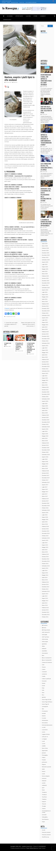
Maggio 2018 (45, 463)
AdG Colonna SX (46, 632)
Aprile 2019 (44, 438)
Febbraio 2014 (45, 582)
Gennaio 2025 (45, 278)
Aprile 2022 (44, 354)
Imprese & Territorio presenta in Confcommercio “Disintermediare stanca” (46, 140)
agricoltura (44, 643)
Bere (43, 655)
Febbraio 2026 (45, 248)
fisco (43, 695)
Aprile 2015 (44, 549)
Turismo (44, 808)
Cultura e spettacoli (46, 678)
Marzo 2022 (45, 357)
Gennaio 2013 (45, 610)
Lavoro (43, 732)
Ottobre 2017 (45, 480)
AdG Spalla (44, 634)
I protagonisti (45, 706)
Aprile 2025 (44, 271)
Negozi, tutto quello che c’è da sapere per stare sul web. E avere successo (28, 324)
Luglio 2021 (44, 375)
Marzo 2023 (45, 329)
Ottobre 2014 (45, 563)
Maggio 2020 (45, 408)
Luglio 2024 (44, 292)
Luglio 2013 (44, 596)
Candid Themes (41, 848)
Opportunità (44, 750)
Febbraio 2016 (45, 526)
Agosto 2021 (45, 373)
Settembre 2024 (46, 287)
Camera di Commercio (47, 662)
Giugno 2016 (45, 517)
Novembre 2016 (46, 505)
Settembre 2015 (46, 538)
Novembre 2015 (46, 533)
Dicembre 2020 (45, 392)
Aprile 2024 (44, 299)
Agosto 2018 (45, 457)
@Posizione (44, 625)
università (44, 814)
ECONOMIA (10, 16)
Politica (43, 757)
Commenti (44, 671)
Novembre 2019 (46, 422)
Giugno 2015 (45, 545)
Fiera (43, 692)
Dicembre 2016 (45, 503)
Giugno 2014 (45, 572)
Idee (43, 708)
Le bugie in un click (7, 343)
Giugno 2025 (45, 266)
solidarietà (44, 785)
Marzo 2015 (45, 552)
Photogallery (45, 755)
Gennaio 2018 (45, 473)
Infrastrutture (45, 720)
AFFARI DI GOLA (7, 19)
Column (43, 669)
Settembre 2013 (46, 591)
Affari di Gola (45, 639)
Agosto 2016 (45, 512)
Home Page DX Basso (47, 701)
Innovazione (45, 722)
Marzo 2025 (45, 273)
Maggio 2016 (45, 519)
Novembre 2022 (46, 338)
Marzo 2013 (45, 605)
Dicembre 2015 (45, 531)
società (43, 783)
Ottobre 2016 (45, 508)
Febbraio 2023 (45, 331)
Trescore (44, 803)
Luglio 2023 (44, 320)
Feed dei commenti (46, 834)
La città (43, 727)
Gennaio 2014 (45, 584)
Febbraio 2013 (45, 607)
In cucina (44, 718)
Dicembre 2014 (45, 559)
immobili (44, 713)
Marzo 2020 (45, 412)
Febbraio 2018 (45, 470)
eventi (14, 316)
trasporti (44, 801)
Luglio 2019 (44, 431)
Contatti (8, 2)
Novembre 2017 (46, 477)
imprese (44, 715)
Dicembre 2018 (45, 447)
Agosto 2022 (45, 345)
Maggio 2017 (45, 491)
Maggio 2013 (45, 600)
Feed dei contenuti (46, 832)
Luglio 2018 (44, 459)
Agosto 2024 (45, 290)
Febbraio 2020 (45, 415)
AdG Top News (45, 637)
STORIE (35, 16)
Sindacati (44, 780)
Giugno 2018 (45, 461)
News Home (45, 748)
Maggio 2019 (45, 436)
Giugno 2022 (45, 350)
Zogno (43, 821)
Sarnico (43, 771)
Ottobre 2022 (45, 341)
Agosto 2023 (45, 317)
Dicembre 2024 (45, 280)
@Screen (44, 627)
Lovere (43, 743)
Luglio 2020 (44, 403)
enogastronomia (9, 316)
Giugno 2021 (45, 378)
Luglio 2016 (44, 514)
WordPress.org (45, 837)
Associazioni (45, 653)
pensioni (44, 752)
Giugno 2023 (45, 322)
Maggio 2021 (45, 380)
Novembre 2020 (46, 394)
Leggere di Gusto (46, 734)
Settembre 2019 (46, 426)
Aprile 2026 (44, 243)
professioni (44, 762)
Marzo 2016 (45, 524)
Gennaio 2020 (45, 417)
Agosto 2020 (45, 401)
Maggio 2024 (45, 297)
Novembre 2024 (46, 283)
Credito (43, 676)
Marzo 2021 (45, 385)
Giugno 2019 (45, 433)
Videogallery (45, 817)
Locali (43, 741)
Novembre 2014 (46, 561)
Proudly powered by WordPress (18, 848)
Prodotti (44, 759)
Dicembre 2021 (45, 364)
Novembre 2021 (46, 366)
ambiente (44, 648)
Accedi (43, 830)
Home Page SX (45, 704)
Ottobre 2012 (45, 617)
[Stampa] (8, 87)
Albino (43, 646)
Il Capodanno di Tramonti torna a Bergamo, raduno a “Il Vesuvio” (19, 346)
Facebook (53, 1)
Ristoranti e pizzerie (46, 766)
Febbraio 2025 (45, 276)
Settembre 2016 (46, 510)
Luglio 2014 (44, 570)
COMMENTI (43, 16)
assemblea (44, 650)
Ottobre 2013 (45, 589)
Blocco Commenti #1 (47, 657)
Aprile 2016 (44, 521)
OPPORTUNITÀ (19, 16)
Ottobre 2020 (45, 396)
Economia (44, 681)
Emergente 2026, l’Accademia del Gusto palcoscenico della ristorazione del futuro (46, 195)
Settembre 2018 (46, 454)
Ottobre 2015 (45, 535)
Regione (44, 764)
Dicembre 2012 (45, 612)
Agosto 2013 (45, 593)
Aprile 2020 (44, 410)
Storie (43, 790)
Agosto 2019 (45, 429)
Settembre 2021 (46, 371)
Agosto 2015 (45, 540)
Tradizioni (44, 799)
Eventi (43, 685)
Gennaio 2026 (45, 250)
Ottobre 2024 (45, 285)
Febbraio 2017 (45, 498)
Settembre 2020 (46, 399)
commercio (44, 674)
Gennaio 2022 (45, 361)
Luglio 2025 (44, 264)
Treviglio (44, 806)
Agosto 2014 (45, 568)
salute (43, 769)
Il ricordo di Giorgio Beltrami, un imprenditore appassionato (46, 223)
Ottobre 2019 (45, 424)
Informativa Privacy (14, 2)
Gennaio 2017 (45, 501)
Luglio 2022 (44, 348)
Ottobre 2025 (45, 257)
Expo (43, 688)
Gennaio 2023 (45, 334)
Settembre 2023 (46, 315)
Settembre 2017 (46, 482)
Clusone (44, 667)
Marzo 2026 (45, 246)
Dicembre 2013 (45, 586)
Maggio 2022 (45, 352)
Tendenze (44, 792)
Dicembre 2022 (45, 336)
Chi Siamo (4, 2)
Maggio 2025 (45, 269)
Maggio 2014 (45, 575)
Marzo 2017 (45, 496)
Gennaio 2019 (45, 445)
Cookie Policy (21, 2)
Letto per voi (45, 736)
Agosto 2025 (45, 262)
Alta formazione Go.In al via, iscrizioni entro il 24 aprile (47, 167)
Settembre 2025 (46, 259)
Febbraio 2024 (45, 303)
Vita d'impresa (45, 819)
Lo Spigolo (44, 739)
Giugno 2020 (45, 405)
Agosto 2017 (45, 484)
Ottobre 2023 (45, 313)
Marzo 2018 (45, 468)
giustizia (44, 697)
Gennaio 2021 (45, 389)
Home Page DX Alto (46, 699)
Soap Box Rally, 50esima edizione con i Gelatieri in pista (46, 110)
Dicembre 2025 (45, 252)
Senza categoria (45, 776)
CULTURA (28, 16)
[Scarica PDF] (5, 87)
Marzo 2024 (45, 301)
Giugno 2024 (45, 294)
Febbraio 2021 (45, 387)
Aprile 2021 (44, 382)
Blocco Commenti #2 (47, 660)
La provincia (44, 729)
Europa (43, 683)
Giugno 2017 (45, 489)
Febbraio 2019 (45, 443)
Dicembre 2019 (45, 419)
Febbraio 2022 (45, 359)
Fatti (43, 690)
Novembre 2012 (46, 614)
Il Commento (45, 711)
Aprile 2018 (44, 466)
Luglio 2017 (44, 487)
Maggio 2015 (45, 547)
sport (43, 787)
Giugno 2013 (45, 598)
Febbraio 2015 (45, 554)
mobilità (43, 746)
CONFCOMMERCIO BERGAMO (30, 2)
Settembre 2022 (46, 343)
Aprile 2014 (44, 577)
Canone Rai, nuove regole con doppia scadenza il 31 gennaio (10, 324)
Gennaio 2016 (45, 528)
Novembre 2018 (46, 450)
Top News (44, 797)
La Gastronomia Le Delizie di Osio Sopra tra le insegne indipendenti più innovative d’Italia (31, 347)
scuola (43, 773)
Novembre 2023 (46, 310)
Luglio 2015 (44, 542)
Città (43, 664)
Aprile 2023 (44, 327)
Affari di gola (45, 641)
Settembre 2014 (46, 565)
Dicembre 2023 (45, 308)
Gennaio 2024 (45, 306)
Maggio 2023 (45, 324)
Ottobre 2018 (45, 452)
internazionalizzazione (47, 725)
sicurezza (44, 778)
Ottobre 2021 (45, 368)
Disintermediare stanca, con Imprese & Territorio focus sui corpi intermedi (46, 80)
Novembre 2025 (46, 255)
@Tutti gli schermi (46, 630)
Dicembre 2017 (45, 475)
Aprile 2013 (44, 603)
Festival (7, 308)
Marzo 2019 (45, 440)
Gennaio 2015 (45, 556)
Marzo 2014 (45, 579)
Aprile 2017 (44, 494)
